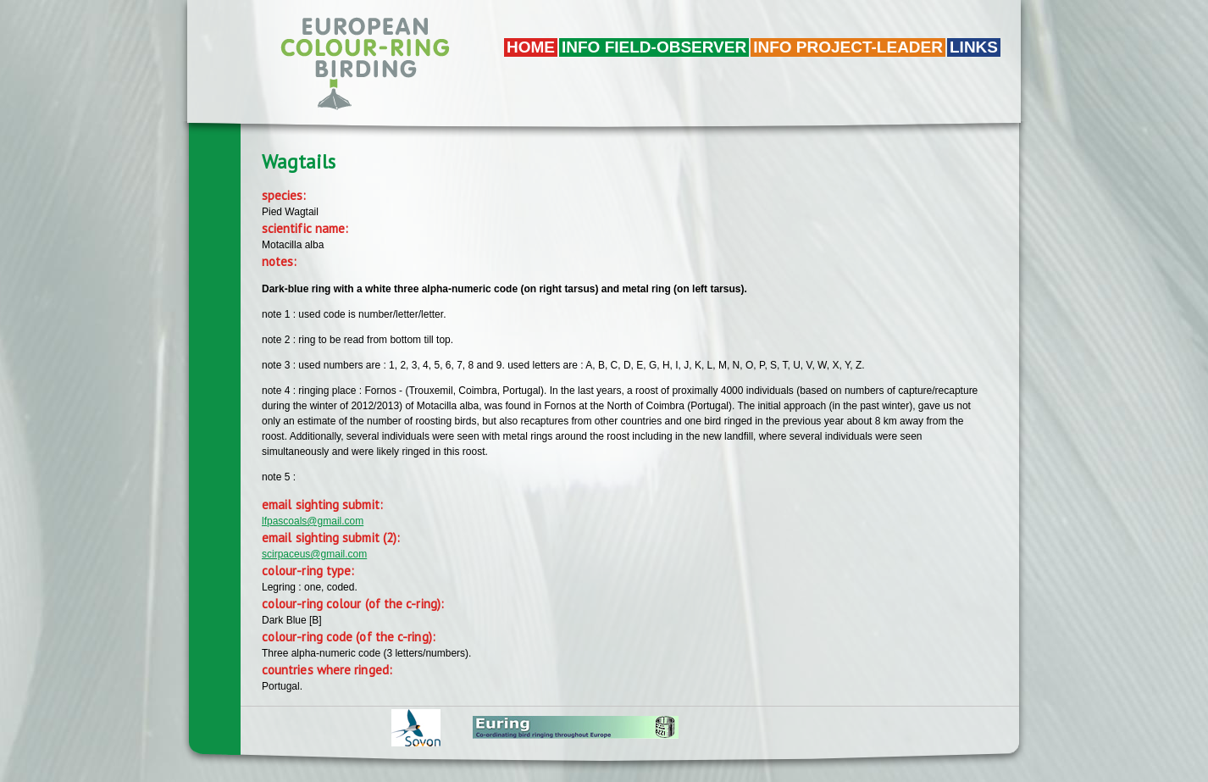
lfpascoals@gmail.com (312, 521)
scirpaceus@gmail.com (314, 554)
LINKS (974, 47)
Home (531, 47)
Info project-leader (848, 47)
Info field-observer (654, 47)
